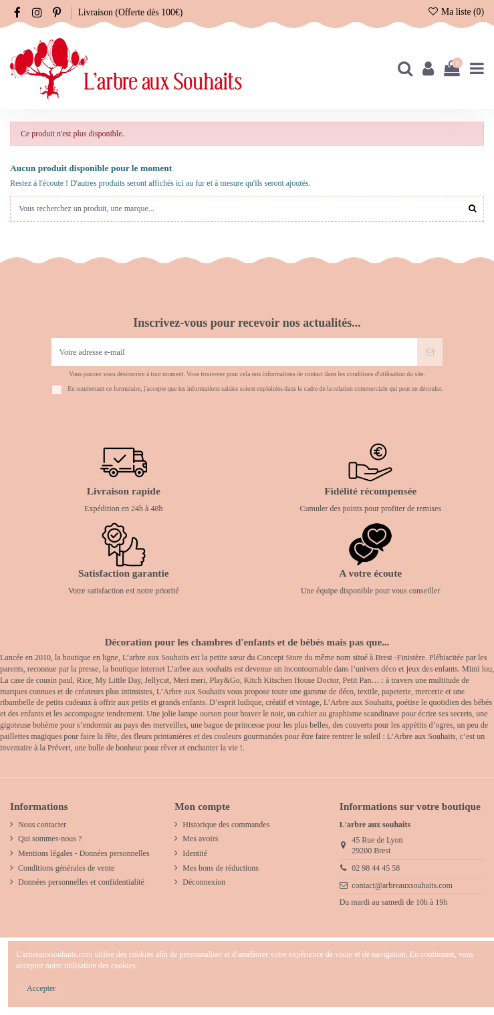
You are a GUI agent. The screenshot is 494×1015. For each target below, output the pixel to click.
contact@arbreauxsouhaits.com (402, 885)
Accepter (41, 988)
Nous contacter (42, 824)
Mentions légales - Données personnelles (84, 853)
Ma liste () (455, 12)
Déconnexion (203, 882)
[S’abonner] (430, 352)
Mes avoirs (200, 838)
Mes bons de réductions (220, 868)
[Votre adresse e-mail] (234, 352)
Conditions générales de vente (66, 868)
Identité (194, 853)
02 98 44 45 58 (376, 868)
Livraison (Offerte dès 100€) (130, 12)
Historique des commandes (225, 824)
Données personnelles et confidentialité (81, 882)
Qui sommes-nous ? (50, 838)
